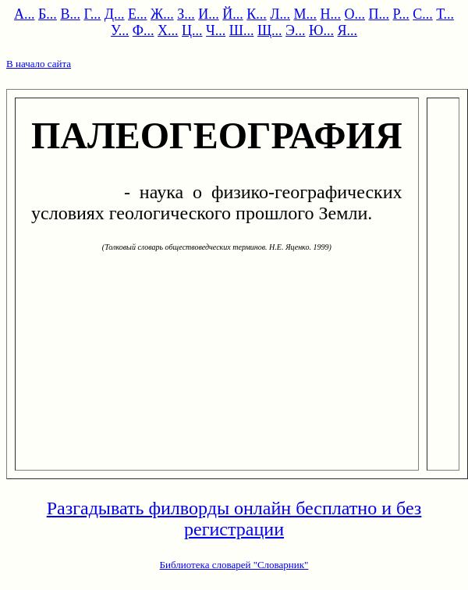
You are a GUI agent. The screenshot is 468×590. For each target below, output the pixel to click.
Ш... (241, 30)
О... (354, 14)
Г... (92, 14)
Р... (400, 14)
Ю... (321, 30)
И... (208, 14)
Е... (137, 14)
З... (186, 14)
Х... (168, 30)
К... (256, 14)
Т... (445, 14)
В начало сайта (38, 63)
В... (70, 14)
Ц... (192, 30)
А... (24, 14)
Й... (232, 14)
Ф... (143, 30)
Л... (280, 14)
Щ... (269, 30)
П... (378, 14)
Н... (330, 14)
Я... (347, 30)
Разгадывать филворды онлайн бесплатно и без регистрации (234, 518)
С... (423, 14)
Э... (295, 30)
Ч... (215, 30)
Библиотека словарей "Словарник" (234, 564)
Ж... (162, 14)
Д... (115, 14)
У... (120, 30)
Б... (47, 14)
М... (305, 14)
